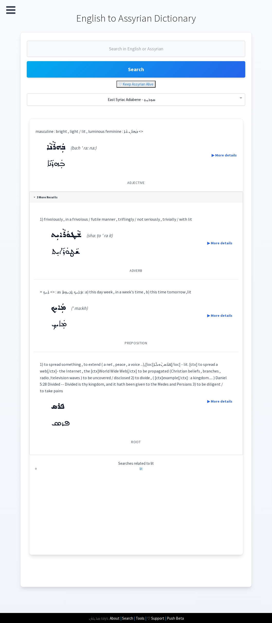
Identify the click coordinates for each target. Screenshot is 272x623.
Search (136, 69)
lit (141, 468)
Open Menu (10, 10)
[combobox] (136, 51)
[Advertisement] (136, 519)
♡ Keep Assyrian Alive (136, 84)
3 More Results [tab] (46, 197)
